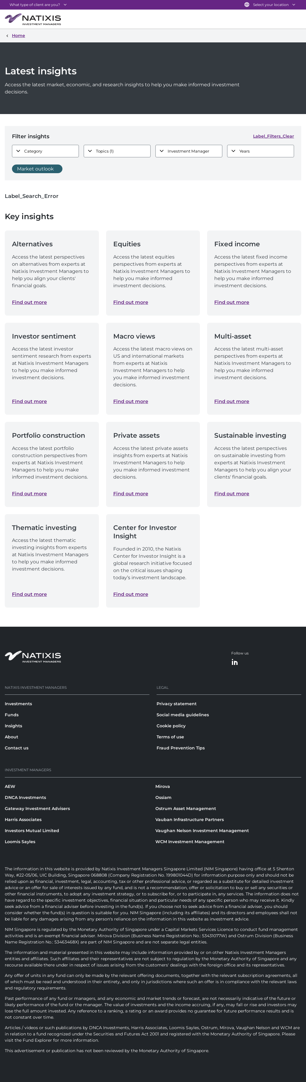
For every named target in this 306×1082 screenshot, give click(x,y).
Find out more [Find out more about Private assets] (130, 494)
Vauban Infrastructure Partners (189, 819)
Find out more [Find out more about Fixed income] (231, 302)
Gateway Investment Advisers (37, 808)
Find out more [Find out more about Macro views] (130, 401)
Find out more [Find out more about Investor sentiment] (29, 401)
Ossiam (163, 797)
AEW (10, 786)
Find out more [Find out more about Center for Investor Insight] (130, 594)
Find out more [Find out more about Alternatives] (29, 302)
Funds (12, 714)
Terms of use (170, 737)
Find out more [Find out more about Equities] (130, 302)
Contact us (16, 748)
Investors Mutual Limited (32, 830)
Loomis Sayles (20, 841)
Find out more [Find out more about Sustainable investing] (231, 494)
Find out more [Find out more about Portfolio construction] (29, 494)
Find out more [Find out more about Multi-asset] (231, 401)
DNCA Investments (25, 797)
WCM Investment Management (189, 841)
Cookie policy (171, 725)
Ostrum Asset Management (185, 808)
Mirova (162, 786)
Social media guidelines (183, 714)
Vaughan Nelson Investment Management (202, 830)
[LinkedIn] (234, 662)
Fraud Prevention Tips (181, 748)
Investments (18, 703)
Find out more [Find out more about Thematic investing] (29, 594)
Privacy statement (177, 703)
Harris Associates (23, 819)
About (11, 737)
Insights (13, 725)
